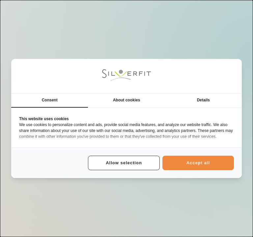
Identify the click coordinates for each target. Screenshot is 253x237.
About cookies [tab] (126, 100)
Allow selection (124, 162)
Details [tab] (203, 100)
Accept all (198, 162)
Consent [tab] (50, 100)
